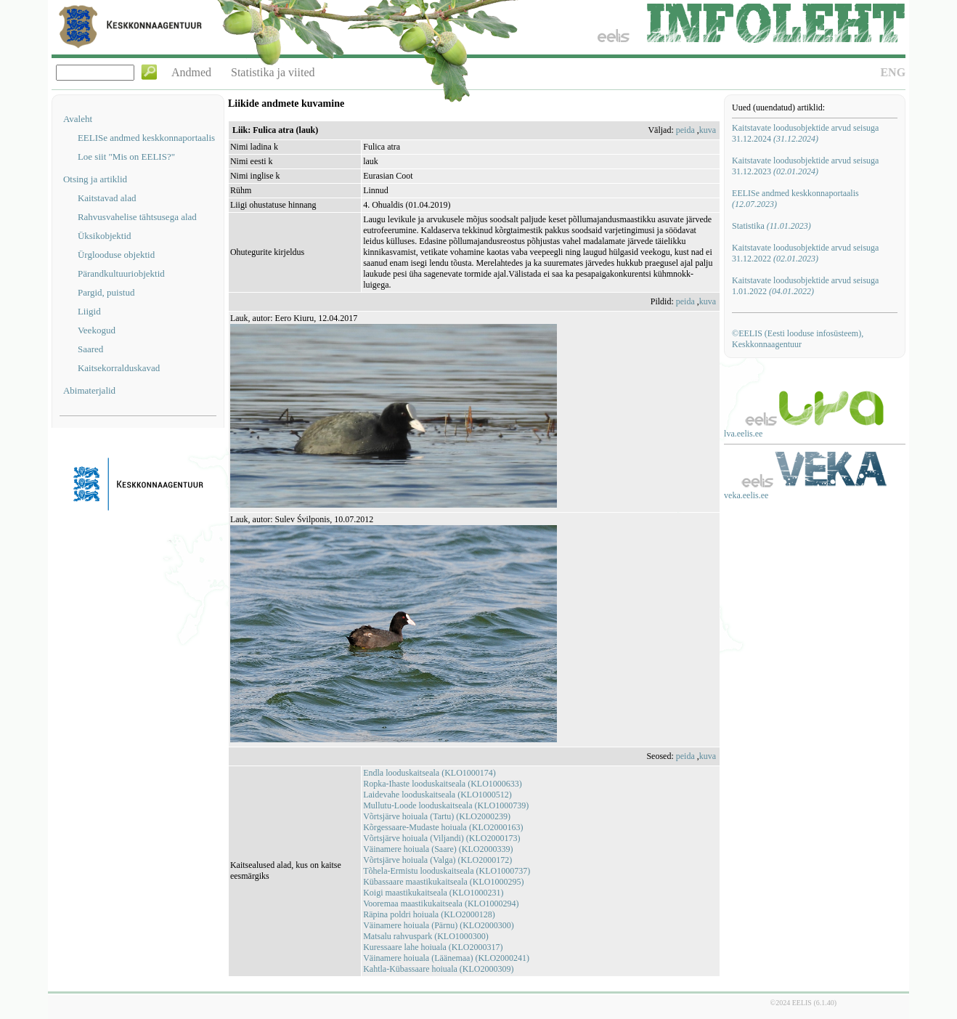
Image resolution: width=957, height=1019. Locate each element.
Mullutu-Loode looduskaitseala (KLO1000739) (446, 805)
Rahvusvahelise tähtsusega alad (137, 216)
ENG (892, 72)
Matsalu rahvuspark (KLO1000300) (426, 936)
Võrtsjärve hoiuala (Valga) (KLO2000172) (437, 860)
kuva (707, 130)
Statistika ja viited (273, 72)
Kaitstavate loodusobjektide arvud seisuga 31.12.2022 (805, 253)
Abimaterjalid (89, 390)
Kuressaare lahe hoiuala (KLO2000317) (432, 947)
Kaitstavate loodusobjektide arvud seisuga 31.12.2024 (805, 133)
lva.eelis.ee (743, 434)
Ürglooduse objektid (116, 254)
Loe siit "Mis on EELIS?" (126, 156)
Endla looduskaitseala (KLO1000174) (429, 773)
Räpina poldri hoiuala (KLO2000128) (429, 914)
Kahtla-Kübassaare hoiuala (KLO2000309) (438, 969)
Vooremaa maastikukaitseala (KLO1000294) (440, 903)
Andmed (191, 72)
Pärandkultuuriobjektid (121, 273)
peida (685, 130)
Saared (90, 349)
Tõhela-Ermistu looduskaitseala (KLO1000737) (446, 871)
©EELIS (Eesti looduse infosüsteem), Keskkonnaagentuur (797, 338)
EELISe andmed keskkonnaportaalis (146, 137)
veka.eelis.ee (746, 495)
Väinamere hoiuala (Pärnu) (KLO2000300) (438, 925)
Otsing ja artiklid (95, 179)
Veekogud (96, 330)
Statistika (771, 226)
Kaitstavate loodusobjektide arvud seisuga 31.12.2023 (805, 165)
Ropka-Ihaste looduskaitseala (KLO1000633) (442, 784)
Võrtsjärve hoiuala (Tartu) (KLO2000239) (436, 816)
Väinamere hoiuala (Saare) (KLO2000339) (438, 849)
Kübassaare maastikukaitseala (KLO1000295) (443, 882)
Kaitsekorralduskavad (119, 367)
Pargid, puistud (106, 292)
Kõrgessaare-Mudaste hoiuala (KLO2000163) (443, 827)
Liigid (89, 311)
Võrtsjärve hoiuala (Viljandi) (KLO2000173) (441, 838)
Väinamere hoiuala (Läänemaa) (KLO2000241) (446, 958)
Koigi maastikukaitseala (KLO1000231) (433, 893)
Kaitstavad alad (107, 197)
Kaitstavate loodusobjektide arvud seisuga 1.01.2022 (805, 285)
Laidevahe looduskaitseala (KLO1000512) (437, 794)
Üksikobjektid (104, 235)
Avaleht (77, 118)
